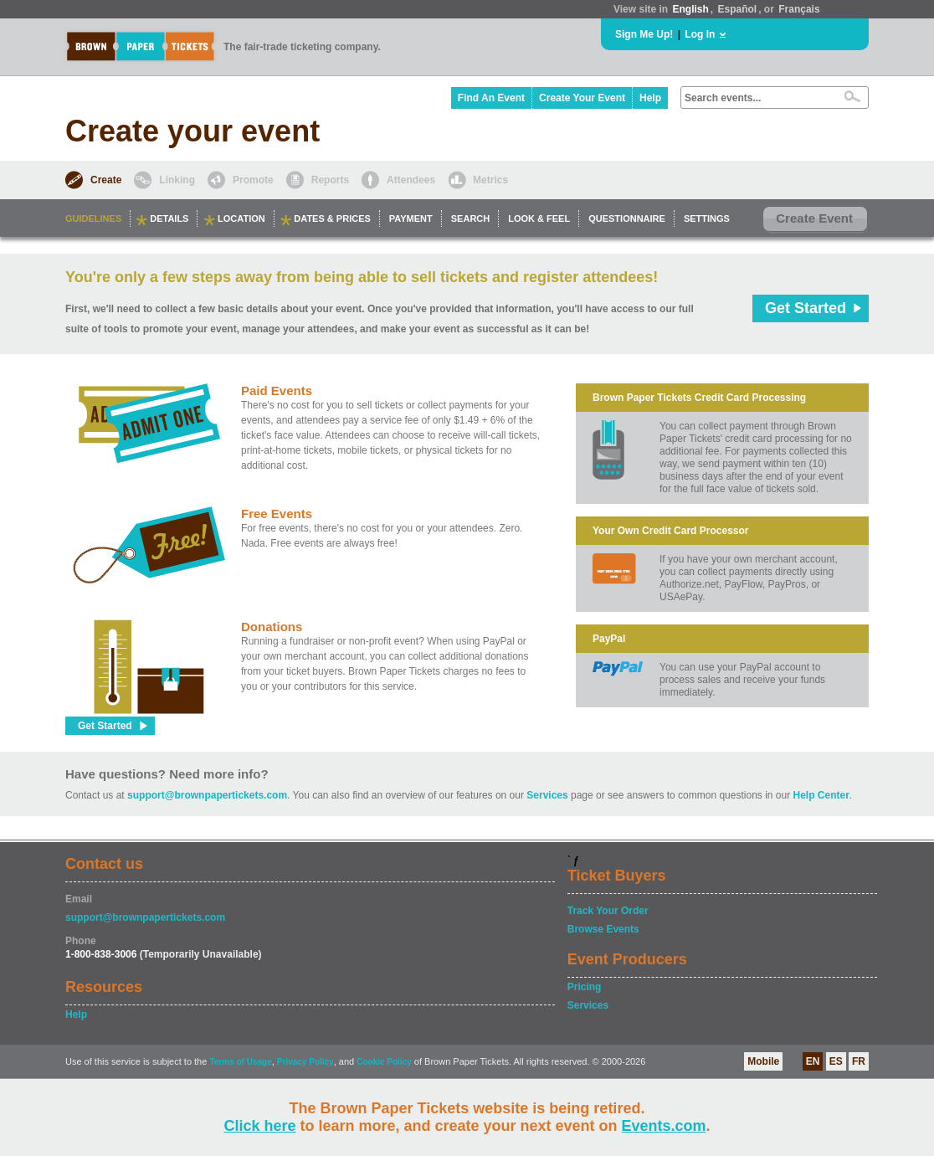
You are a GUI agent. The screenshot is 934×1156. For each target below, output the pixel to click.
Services (546, 795)
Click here (259, 1125)
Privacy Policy (305, 1061)
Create (105, 180)
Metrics (490, 180)
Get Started (805, 308)
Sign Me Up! (644, 34)
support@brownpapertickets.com (207, 795)
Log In (700, 34)
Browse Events (603, 929)
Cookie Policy (384, 1061)
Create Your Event (582, 98)
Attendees (411, 180)
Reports (330, 180)
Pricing (584, 987)
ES (836, 1061)
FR (858, 1061)
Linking (177, 180)
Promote (253, 180)
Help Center (821, 795)
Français (798, 9)
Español (737, 9)
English (690, 9)
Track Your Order (608, 911)
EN (813, 1061)
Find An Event (491, 98)
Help (650, 98)
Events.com (664, 1125)
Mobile (763, 1061)
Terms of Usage (240, 1061)
